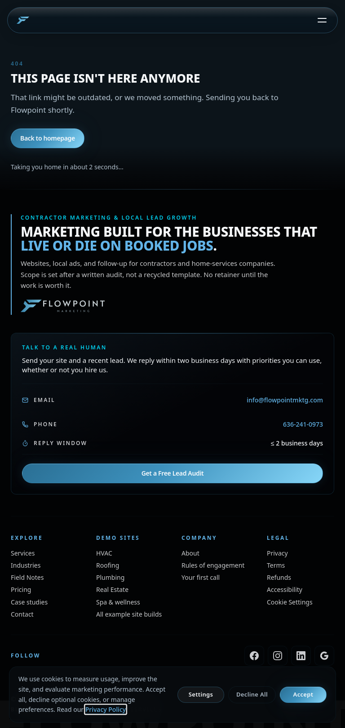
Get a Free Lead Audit (173, 473)
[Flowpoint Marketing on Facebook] (254, 656)
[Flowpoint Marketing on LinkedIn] (301, 656)
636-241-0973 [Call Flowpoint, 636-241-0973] (303, 424)
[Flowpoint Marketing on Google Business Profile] (324, 656)
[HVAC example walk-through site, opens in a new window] (104, 553)
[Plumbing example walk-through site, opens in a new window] (110, 577)
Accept (303, 694)
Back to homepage (47, 138)
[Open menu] (322, 20)
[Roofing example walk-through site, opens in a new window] (107, 565)
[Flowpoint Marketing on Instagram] (278, 656)
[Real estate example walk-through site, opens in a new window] (112, 589)
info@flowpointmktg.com (285, 400)
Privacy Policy (105, 709)
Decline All (252, 694)
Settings (201, 694)
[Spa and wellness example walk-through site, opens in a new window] (118, 602)
